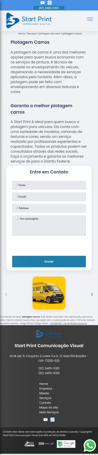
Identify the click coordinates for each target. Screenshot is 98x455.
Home (43, 384)
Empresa (45, 388)
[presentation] (49, 245)
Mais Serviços (49, 412)
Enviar (49, 262)
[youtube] (43, 3)
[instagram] (50, 3)
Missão (44, 393)
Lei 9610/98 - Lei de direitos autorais (68, 323)
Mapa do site (48, 407)
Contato (45, 403)
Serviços (45, 398)
